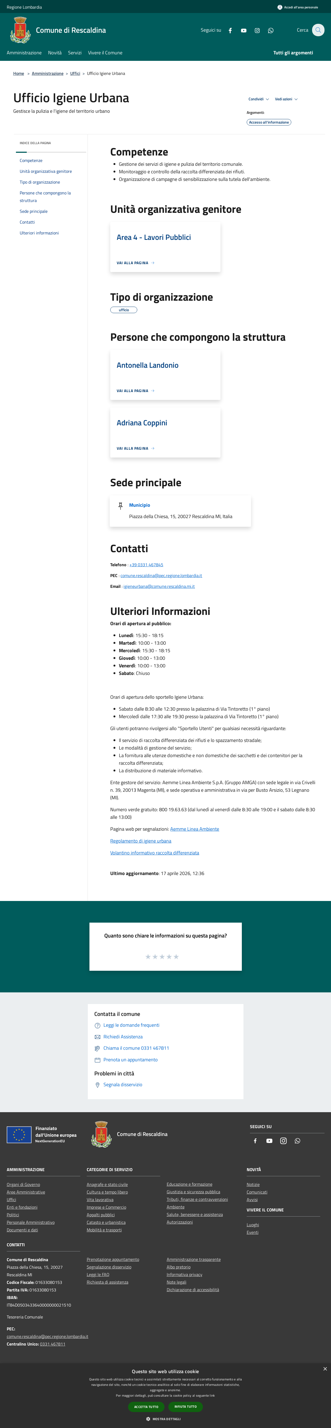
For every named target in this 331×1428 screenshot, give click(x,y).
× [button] (325, 1369)
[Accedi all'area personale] (298, 7)
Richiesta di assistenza (107, 1282)
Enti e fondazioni (22, 1207)
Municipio (139, 505)
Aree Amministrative (26, 1192)
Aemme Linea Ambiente (194, 829)
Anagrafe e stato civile (107, 1184)
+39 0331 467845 (146, 564)
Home (18, 73)
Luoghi (253, 1224)
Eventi (253, 1232)
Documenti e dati (22, 1230)
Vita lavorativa (100, 1199)
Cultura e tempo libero (107, 1192)
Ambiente (176, 1207)
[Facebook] (227, 30)
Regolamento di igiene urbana (140, 840)
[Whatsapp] (267, 30)
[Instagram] (254, 30)
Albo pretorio (178, 1267)
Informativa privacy (184, 1274)
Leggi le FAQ (98, 1274)
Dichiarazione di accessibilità (193, 1289)
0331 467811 (52, 1344)
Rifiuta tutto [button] (186, 1406)
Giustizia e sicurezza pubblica (193, 1191)
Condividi (260, 99)
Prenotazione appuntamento (113, 1259)
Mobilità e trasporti (104, 1230)
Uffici (75, 73)
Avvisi (252, 1199)
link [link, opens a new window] (212, 1395)
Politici (13, 1214)
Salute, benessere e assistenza (195, 1214)
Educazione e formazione (189, 1184)
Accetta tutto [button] (146, 1406)
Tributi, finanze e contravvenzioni (197, 1199)
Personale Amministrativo (31, 1222)
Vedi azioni (287, 99)
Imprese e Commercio (106, 1207)
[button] (165, 1419)
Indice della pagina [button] (35, 142)
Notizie (253, 1184)
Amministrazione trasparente (194, 1259)
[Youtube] (240, 30)
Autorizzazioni (180, 1222)
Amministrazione (47, 73)
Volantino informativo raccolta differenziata (154, 852)
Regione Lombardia (24, 7)
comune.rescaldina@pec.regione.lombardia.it (161, 575)
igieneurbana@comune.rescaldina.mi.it (159, 586)
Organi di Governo (23, 1184)
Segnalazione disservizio (109, 1267)
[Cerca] (318, 30)
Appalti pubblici (101, 1214)
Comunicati (257, 1192)
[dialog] (165, 1395)
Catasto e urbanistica (106, 1222)
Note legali (176, 1282)
